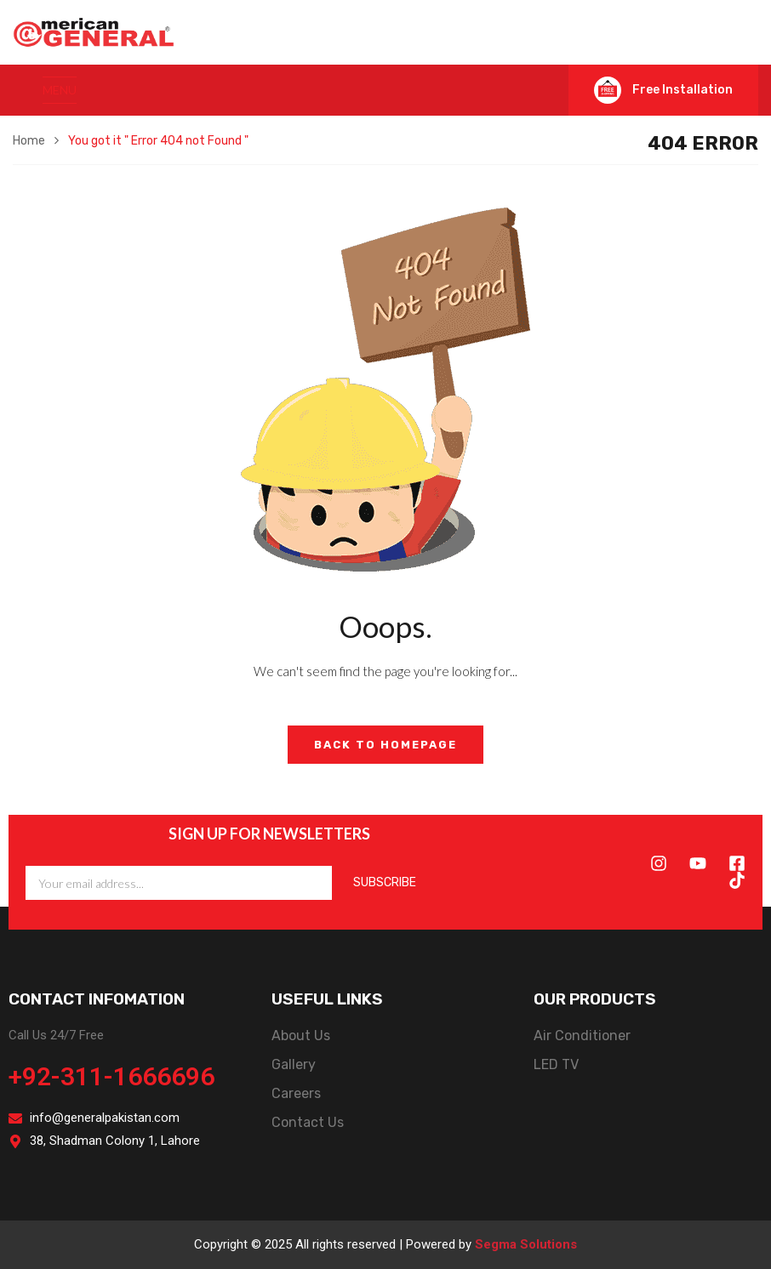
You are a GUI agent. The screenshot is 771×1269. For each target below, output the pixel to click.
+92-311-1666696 (111, 1076)
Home (29, 141)
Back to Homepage (385, 744)
